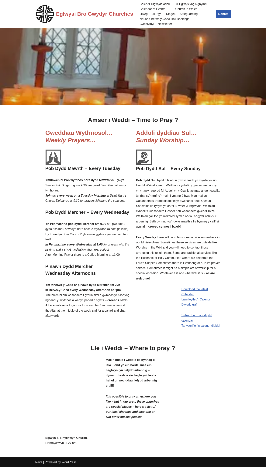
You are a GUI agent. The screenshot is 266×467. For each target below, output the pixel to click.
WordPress (69, 462)
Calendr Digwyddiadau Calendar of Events (155, 6)
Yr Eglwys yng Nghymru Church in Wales (191, 6)
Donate (223, 13)
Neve (38, 462)
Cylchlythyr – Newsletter (156, 23)
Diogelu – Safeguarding (182, 13)
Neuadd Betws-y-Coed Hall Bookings (164, 19)
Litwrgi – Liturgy (150, 13)
